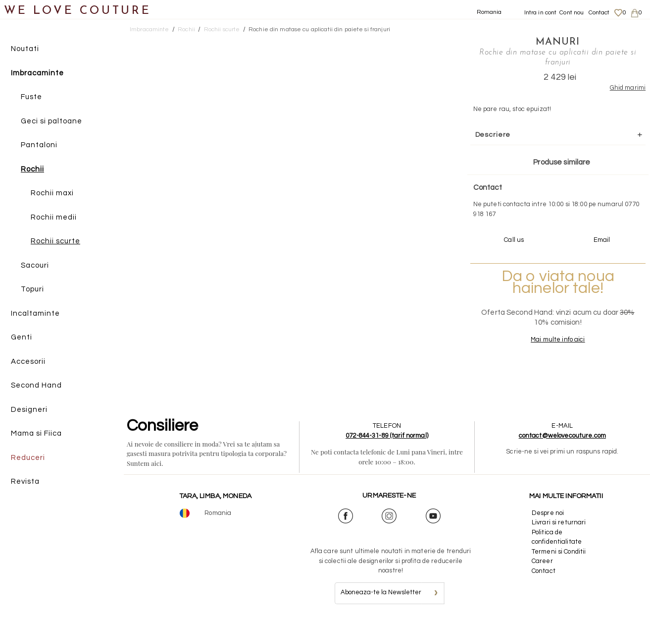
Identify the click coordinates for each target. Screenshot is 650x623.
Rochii (32, 169)
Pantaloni (39, 145)
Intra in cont (540, 12)
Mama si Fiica (36, 433)
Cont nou (571, 12)
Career (542, 561)
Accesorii (28, 361)
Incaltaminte (35, 313)
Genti (21, 337)
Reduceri (28, 457)
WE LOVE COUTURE (77, 11)
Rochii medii (54, 217)
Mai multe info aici (558, 339)
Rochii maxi (52, 193)
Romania (489, 12)
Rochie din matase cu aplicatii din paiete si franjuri (319, 29)
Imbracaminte (37, 73)
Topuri (32, 289)
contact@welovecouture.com (562, 435)
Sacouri (35, 265)
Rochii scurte (55, 241)
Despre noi (548, 513)
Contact (599, 12)
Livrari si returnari (559, 522)
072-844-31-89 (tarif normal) (387, 435)
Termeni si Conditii (559, 551)
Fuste (31, 97)
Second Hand (36, 385)
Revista (25, 481)
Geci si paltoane (51, 121)
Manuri (558, 42)
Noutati (25, 49)
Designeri (29, 409)
